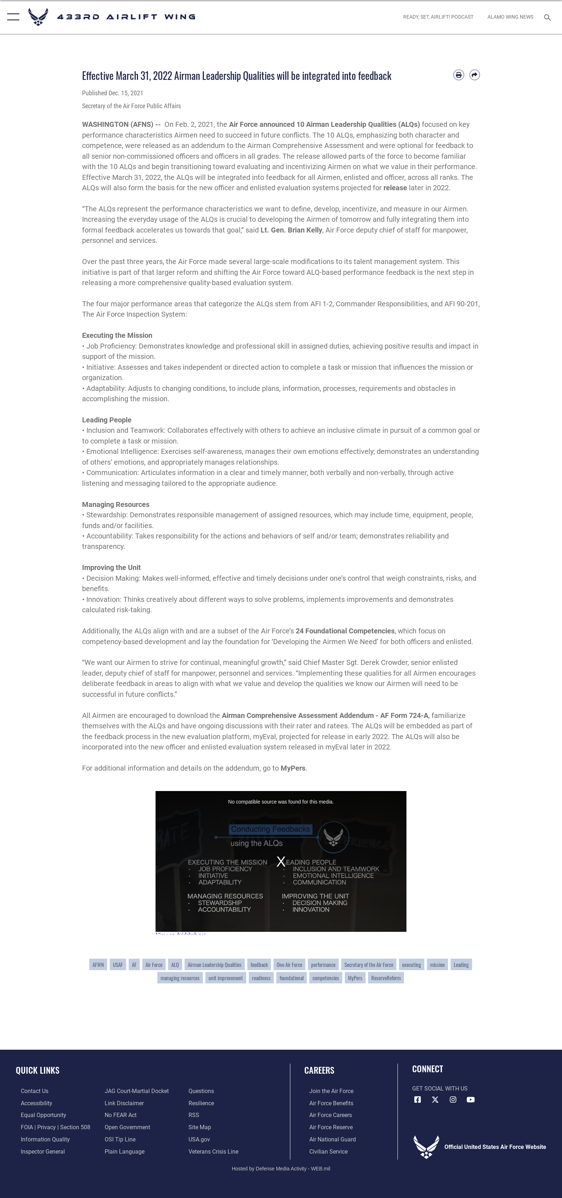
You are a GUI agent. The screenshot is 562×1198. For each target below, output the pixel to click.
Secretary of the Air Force (368, 964)
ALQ (175, 964)
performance (323, 964)
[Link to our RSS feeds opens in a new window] (195, 1115)
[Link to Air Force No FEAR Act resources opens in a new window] (119, 1115)
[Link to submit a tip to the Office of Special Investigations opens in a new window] (118, 1138)
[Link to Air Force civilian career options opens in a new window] (323, 1150)
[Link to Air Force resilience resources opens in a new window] (203, 1102)
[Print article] (458, 75)
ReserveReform (386, 978)
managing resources (180, 978)
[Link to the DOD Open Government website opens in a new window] (126, 1126)
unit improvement (226, 978)
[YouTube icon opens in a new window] (471, 1099)
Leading (461, 964)
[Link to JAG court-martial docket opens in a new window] (135, 1091)
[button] (11, 17)
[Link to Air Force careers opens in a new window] (325, 1115)
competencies (326, 978)
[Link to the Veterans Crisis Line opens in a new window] (215, 1150)
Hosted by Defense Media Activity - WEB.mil (281, 1167)
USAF (118, 964)
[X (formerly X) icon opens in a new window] (435, 1099)
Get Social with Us (440, 1088)
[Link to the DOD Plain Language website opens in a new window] (123, 1150)
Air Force (154, 964)
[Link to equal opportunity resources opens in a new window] (38, 1115)
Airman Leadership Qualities (215, 964)
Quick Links (37, 1070)
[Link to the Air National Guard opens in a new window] (327, 1138)
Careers (319, 1070)
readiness (261, 978)
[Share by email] (475, 75)
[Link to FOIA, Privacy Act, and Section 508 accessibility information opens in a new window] (50, 1126)
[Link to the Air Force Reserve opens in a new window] (326, 1126)
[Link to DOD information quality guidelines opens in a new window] (40, 1138)
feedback (259, 964)
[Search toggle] (548, 17)
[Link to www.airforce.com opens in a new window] (326, 1091)
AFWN (98, 964)
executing (411, 964)
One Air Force (289, 964)
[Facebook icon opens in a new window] (417, 1099)
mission (437, 964)
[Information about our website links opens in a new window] (122, 1102)
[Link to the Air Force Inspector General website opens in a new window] (38, 1150)
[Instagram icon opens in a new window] (453, 1099)
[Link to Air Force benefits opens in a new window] (326, 1102)
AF (134, 964)
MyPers (355, 978)
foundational (292, 978)
